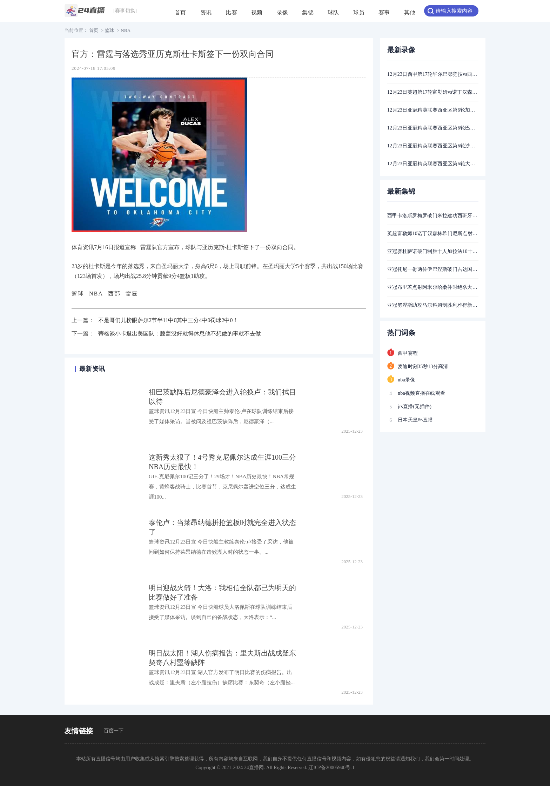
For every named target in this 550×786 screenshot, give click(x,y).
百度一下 (114, 730)
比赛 (231, 15)
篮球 (109, 30)
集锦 (308, 15)
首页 (180, 15)
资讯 (206, 15)
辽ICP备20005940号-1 (331, 767)
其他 (410, 15)
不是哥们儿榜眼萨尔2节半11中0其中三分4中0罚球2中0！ (168, 320)
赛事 (384, 15)
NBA (125, 30)
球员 (359, 15)
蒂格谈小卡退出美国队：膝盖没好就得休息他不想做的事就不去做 (179, 334)
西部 (114, 294)
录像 (282, 15)
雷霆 (132, 294)
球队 (333, 15)
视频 (257, 15)
